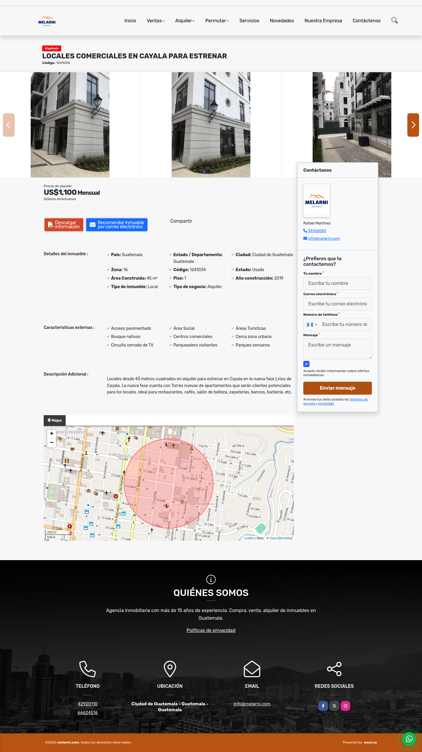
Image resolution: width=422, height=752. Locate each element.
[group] (70, 125)
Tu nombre (313, 273)
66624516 (88, 712)
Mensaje (311, 335)
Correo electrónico (320, 294)
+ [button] (52, 434)
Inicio (130, 20)
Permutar (215, 20)
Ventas (154, 20)
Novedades (282, 20)
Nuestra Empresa (323, 20)
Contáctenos (367, 20)
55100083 (317, 231)
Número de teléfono (321, 314)
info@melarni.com (324, 238)
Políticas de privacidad (211, 630)
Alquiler (183, 20)
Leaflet (249, 538)
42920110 (88, 704)
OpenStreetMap (281, 538)
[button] (204, 171)
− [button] (52, 443)
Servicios (249, 20)
